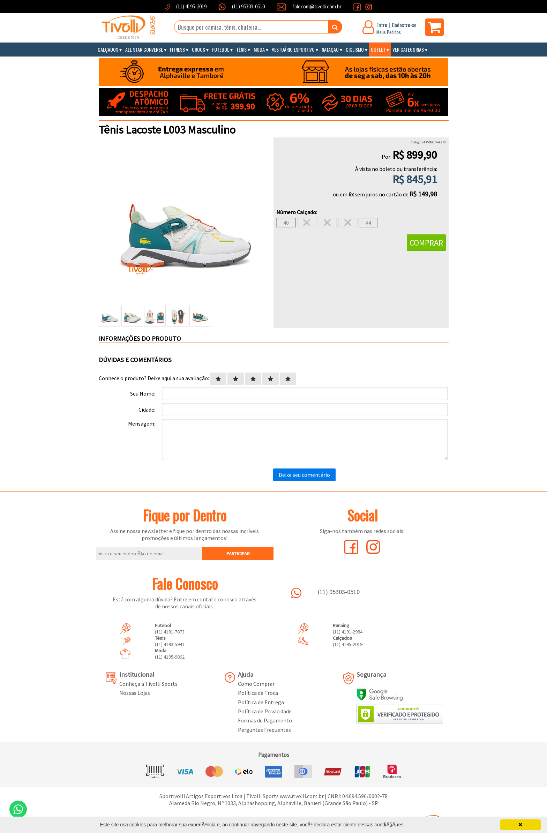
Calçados (108, 49)
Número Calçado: (296, 212)
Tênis (241, 49)
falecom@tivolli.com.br (317, 6)
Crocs (198, 49)
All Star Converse (144, 49)
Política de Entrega (261, 702)
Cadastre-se (404, 25)
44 (368, 222)
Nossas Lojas (134, 692)
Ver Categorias (408, 49)
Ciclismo (355, 49)
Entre (381, 25)
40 (286, 222)
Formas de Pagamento (265, 720)
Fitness (177, 49)
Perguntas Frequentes (264, 729)
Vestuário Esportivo (293, 49)
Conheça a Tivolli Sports (148, 683)
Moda (259, 49)
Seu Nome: (142, 393)
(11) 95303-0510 (248, 6)
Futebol (220, 49)
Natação (330, 49)
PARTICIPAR (238, 553)
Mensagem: (141, 423)
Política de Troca (258, 692)
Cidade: (146, 409)
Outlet (378, 49)
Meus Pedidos (388, 32)
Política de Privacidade (265, 711)
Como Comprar (256, 683)
